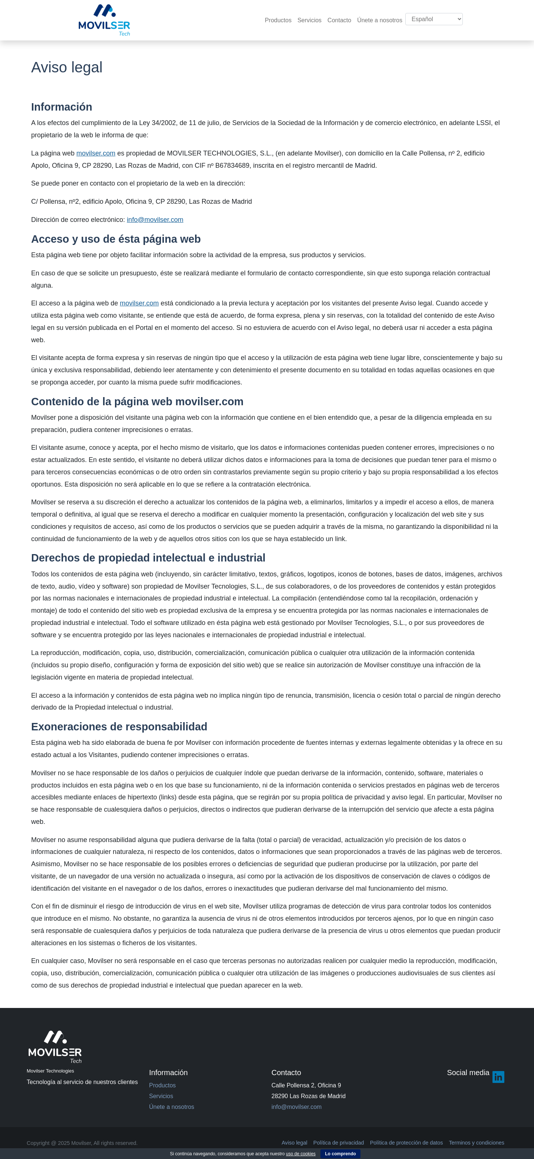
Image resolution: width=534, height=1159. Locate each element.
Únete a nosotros (379, 20)
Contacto (339, 20)
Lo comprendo (340, 1153)
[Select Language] (434, 19)
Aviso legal (294, 1143)
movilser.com (95, 153)
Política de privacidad (338, 1143)
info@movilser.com (155, 219)
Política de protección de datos (406, 1143)
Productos (278, 20)
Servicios (309, 20)
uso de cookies (301, 1153)
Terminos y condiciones (476, 1143)
